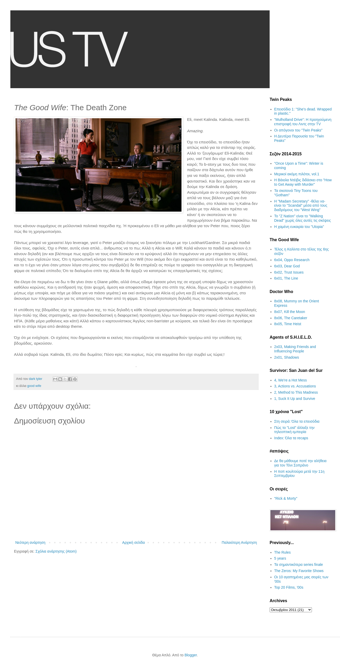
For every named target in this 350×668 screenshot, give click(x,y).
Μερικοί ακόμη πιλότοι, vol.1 (296, 174)
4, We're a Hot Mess (290, 380)
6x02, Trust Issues (289, 272)
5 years (280, 558)
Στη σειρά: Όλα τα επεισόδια (297, 421)
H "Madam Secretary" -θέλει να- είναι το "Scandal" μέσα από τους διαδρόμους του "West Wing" (300, 205)
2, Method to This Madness (296, 392)
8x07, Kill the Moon (289, 312)
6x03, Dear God (287, 266)
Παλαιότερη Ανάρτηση (239, 542)
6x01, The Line (286, 278)
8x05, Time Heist (287, 324)
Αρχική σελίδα (133, 542)
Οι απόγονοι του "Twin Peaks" (298, 130)
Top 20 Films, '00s (288, 587)
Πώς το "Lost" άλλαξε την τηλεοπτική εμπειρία (294, 430)
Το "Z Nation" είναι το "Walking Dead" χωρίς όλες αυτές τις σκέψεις (302, 218)
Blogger (191, 655)
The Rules (282, 552)
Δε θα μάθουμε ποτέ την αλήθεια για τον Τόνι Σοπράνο (300, 463)
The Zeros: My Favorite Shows (299, 571)
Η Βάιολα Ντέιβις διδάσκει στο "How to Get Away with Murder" (303, 182)
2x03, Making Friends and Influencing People (295, 349)
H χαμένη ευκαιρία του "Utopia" (299, 227)
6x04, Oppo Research (292, 260)
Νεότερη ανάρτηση (30, 542)
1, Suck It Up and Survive (294, 398)
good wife (34, 386)
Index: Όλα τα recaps (291, 438)
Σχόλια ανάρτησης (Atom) (56, 551)
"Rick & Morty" (285, 498)
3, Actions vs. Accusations (295, 386)
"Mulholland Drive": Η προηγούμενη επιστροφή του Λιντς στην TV (303, 121)
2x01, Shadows (286, 357)
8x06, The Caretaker (290, 318)
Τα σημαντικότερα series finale (298, 564)
